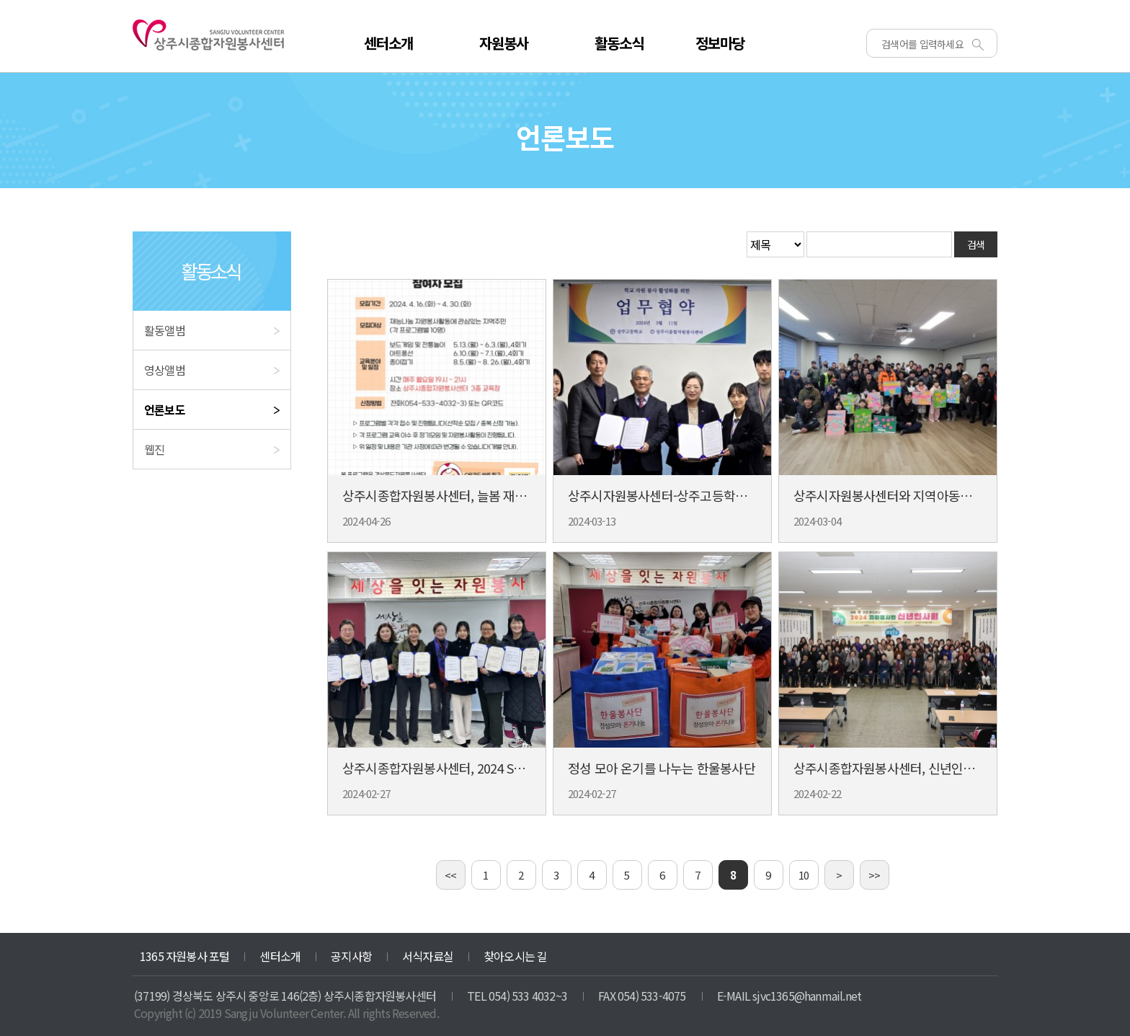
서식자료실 (427, 956)
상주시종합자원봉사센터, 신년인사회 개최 (903, 767)
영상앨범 (164, 369)
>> (874, 874)
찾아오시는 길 (515, 956)
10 (803, 874)
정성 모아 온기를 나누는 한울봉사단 (661, 767)
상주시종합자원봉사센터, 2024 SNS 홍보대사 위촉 (473, 767)
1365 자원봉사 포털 (184, 956)
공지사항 (351, 956)
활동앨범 (164, 330)
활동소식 (619, 42)
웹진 (154, 449)
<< (450, 874)
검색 (976, 244)
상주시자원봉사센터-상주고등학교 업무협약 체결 (695, 495)
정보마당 (720, 42)
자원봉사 (504, 42)
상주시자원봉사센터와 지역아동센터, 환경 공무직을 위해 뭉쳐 (954, 495)
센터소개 (389, 42)
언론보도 (164, 409)
